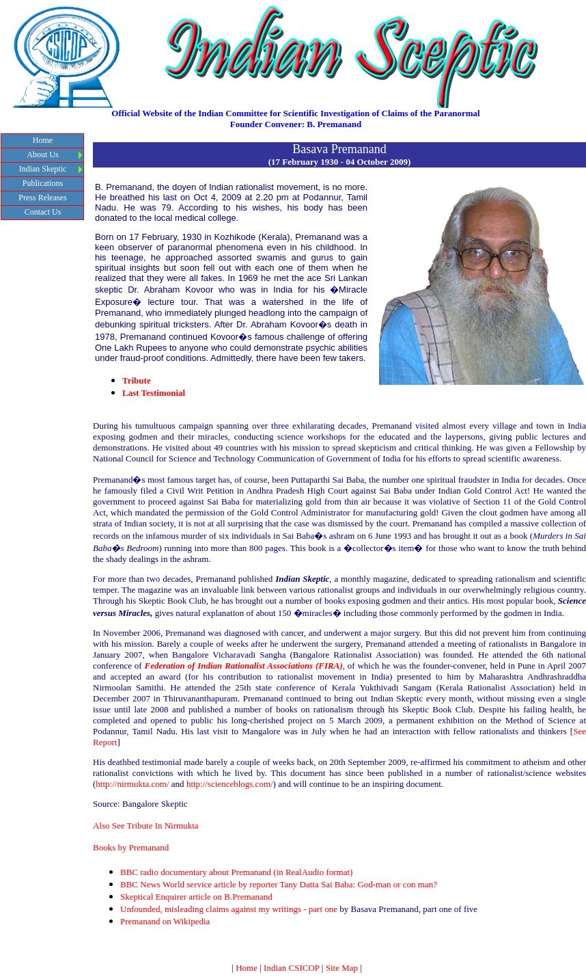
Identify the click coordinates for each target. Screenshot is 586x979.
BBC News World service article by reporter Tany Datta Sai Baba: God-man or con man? (278, 884)
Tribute (136, 380)
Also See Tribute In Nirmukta (146, 825)
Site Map (342, 968)
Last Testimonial (153, 393)
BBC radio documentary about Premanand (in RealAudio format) (236, 872)
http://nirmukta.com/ (132, 784)
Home (246, 968)
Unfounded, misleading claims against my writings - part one (228, 909)
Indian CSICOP (292, 968)
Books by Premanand (131, 847)
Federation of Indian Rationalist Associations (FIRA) (243, 665)
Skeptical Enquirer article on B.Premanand (196, 896)
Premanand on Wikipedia (165, 921)
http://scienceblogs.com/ (229, 784)
